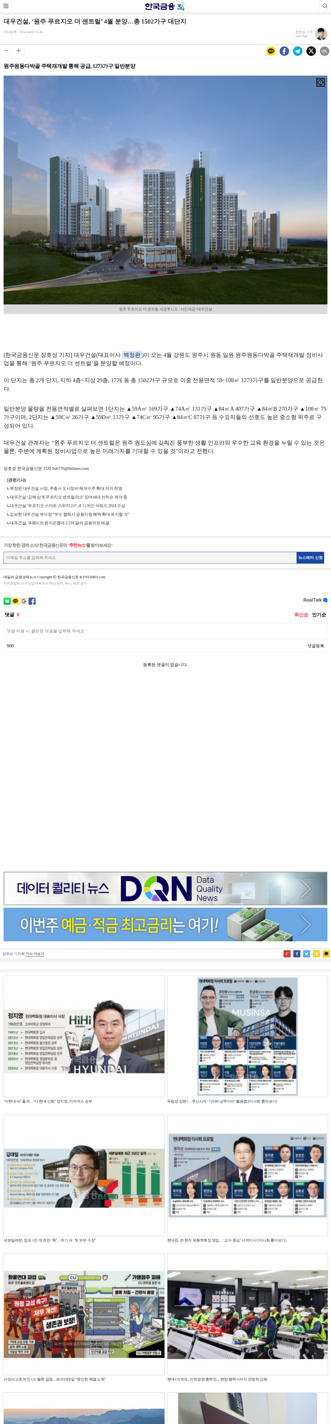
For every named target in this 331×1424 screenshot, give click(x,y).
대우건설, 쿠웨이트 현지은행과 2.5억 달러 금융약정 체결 (59, 523)
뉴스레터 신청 (310, 557)
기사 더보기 (35, 765)
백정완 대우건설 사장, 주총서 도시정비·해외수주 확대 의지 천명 (66, 488)
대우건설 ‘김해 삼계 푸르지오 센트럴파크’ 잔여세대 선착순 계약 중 (68, 497)
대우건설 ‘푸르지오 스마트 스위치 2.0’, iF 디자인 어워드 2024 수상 (67, 506)
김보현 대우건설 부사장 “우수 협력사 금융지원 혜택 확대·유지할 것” (69, 514)
